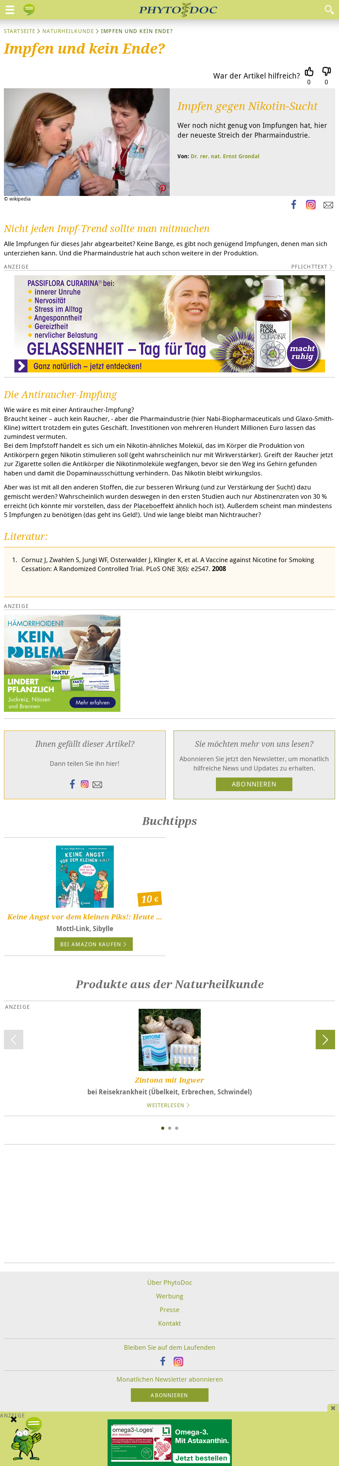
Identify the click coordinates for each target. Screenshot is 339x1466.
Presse (169, 1309)
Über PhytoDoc (169, 1282)
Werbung (169, 1295)
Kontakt (169, 1323)
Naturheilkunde (68, 31)
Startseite (19, 31)
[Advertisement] (169, 1203)
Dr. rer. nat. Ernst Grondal (225, 156)
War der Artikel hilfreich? (256, 75)
